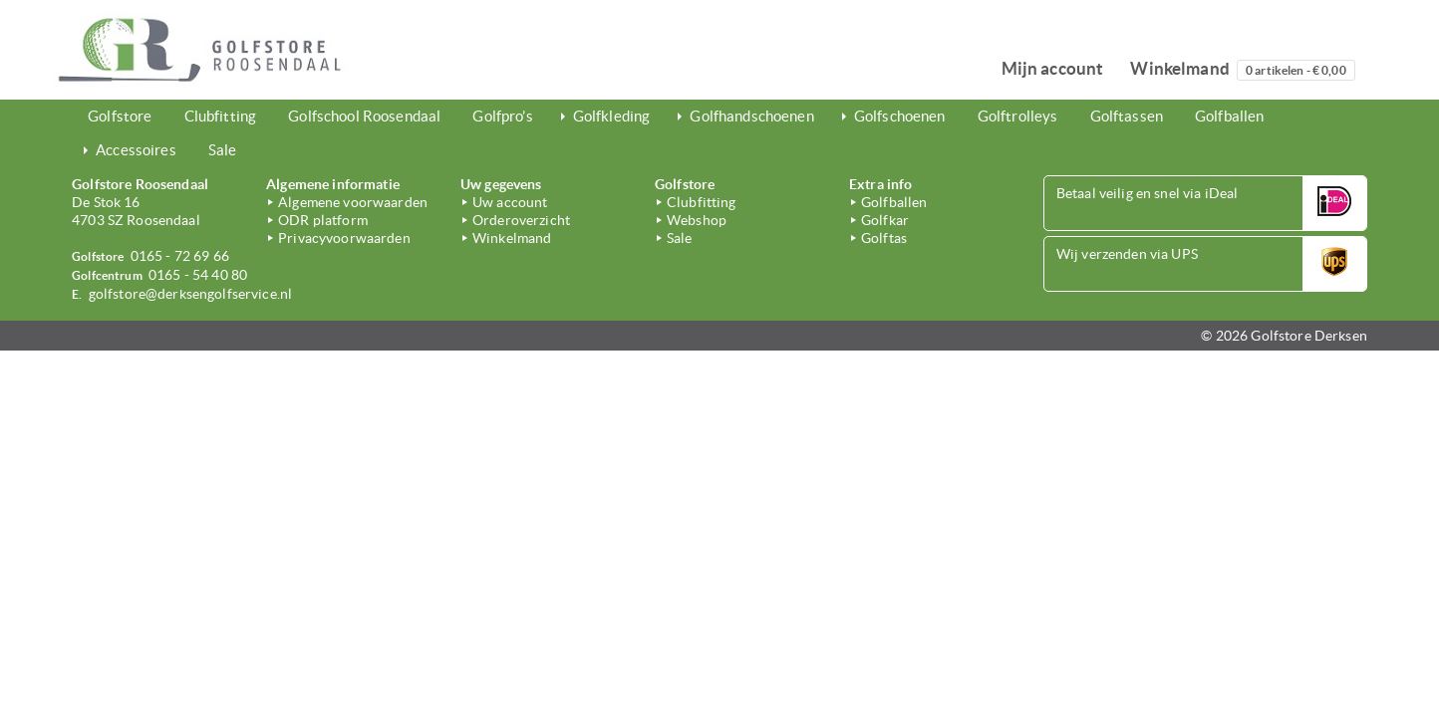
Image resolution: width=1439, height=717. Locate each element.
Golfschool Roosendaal (364, 116)
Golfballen (1229, 116)
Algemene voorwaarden (353, 202)
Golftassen (1126, 116)
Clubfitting (220, 116)
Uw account (509, 202)
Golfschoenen (900, 116)
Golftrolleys (1018, 116)
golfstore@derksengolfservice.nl (190, 294)
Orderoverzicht (521, 220)
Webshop (696, 220)
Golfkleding (612, 116)
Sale (222, 149)
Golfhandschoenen (751, 116)
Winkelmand (1242, 70)
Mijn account (1053, 68)
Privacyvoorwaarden (344, 238)
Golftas (884, 238)
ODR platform (323, 220)
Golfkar (885, 220)
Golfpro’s (502, 116)
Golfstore (119, 116)
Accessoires (136, 149)
